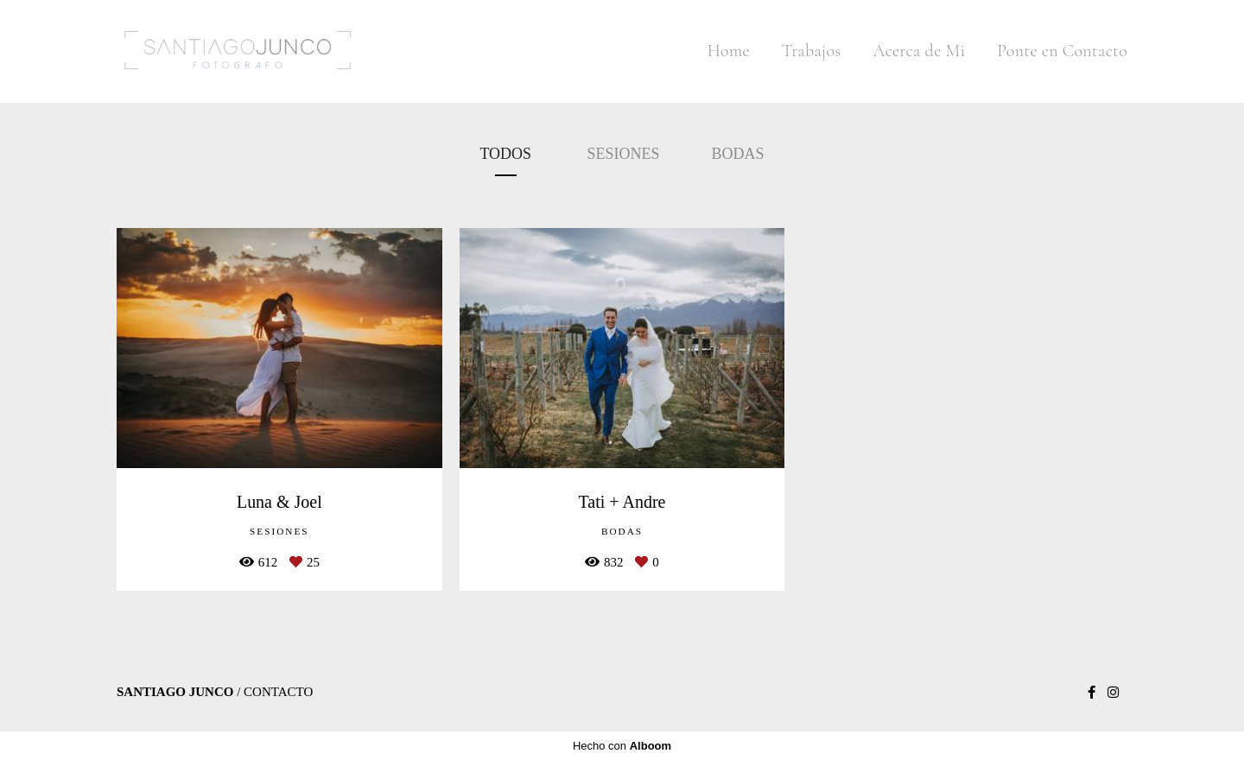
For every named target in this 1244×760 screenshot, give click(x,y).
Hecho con (622, 745)
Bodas (738, 153)
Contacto (278, 692)
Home (729, 51)
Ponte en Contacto (1062, 51)
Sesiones (623, 153)
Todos (505, 153)
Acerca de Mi (919, 51)
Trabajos (811, 51)
